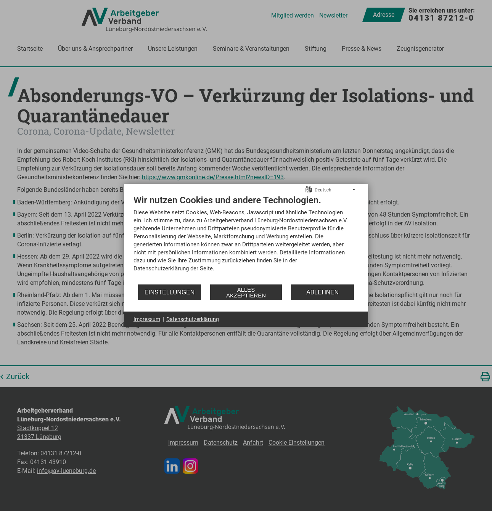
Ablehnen (322, 292)
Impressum (146, 319)
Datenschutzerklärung (192, 319)
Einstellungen (170, 292)
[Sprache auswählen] (309, 189)
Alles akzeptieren (246, 292)
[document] (246, 239)
